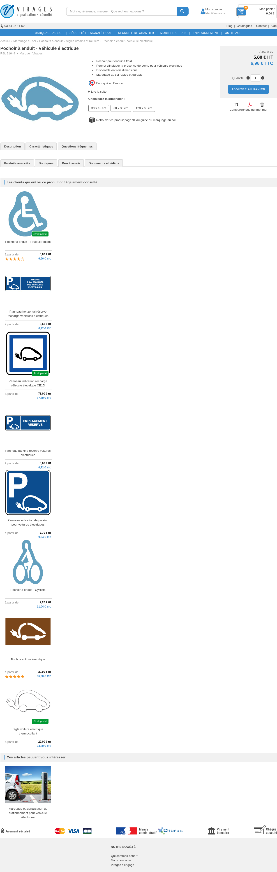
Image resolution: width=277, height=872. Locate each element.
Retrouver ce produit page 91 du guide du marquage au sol (136, 120)
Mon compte (209, 9)
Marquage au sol (24, 41)
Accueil (5, 41)
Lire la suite (99, 91)
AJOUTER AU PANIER (248, 89)
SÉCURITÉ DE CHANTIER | (137, 33)
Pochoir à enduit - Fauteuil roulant (28, 241)
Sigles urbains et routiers (82, 41)
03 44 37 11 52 (12, 26)
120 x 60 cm (144, 108)
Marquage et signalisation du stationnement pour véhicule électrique (28, 813)
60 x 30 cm (120, 108)
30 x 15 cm (98, 108)
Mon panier (267, 9)
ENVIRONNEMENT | (206, 33)
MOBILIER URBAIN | (174, 33)
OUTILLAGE (232, 33)
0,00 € (270, 13)
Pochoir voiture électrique (28, 659)
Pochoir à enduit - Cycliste (28, 589)
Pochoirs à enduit (51, 41)
